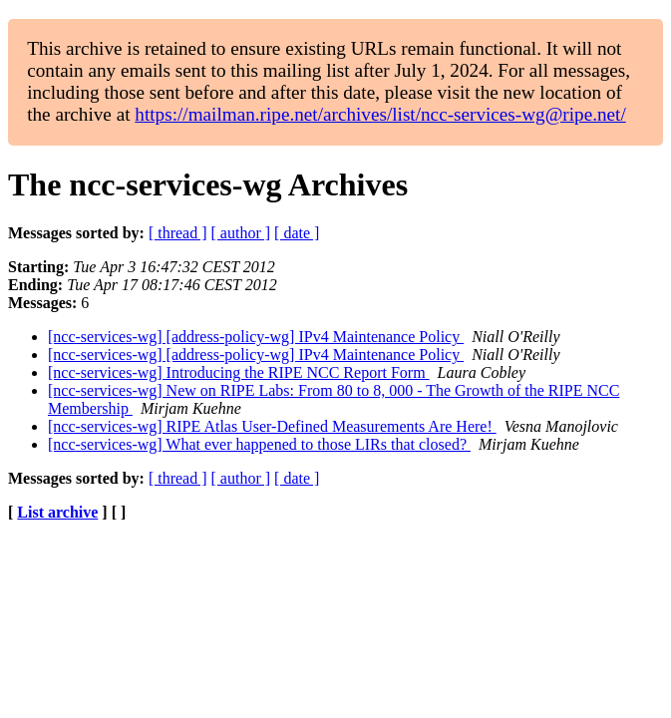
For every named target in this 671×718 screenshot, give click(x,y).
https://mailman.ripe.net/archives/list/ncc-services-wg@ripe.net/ (380, 114)
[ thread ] (178, 232)
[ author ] (241, 232)
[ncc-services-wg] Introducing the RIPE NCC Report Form (239, 372)
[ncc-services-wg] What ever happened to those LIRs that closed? (259, 444)
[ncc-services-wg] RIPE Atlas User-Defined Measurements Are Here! (272, 426)
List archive (57, 512)
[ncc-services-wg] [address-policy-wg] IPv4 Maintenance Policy (256, 336)
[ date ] (296, 232)
